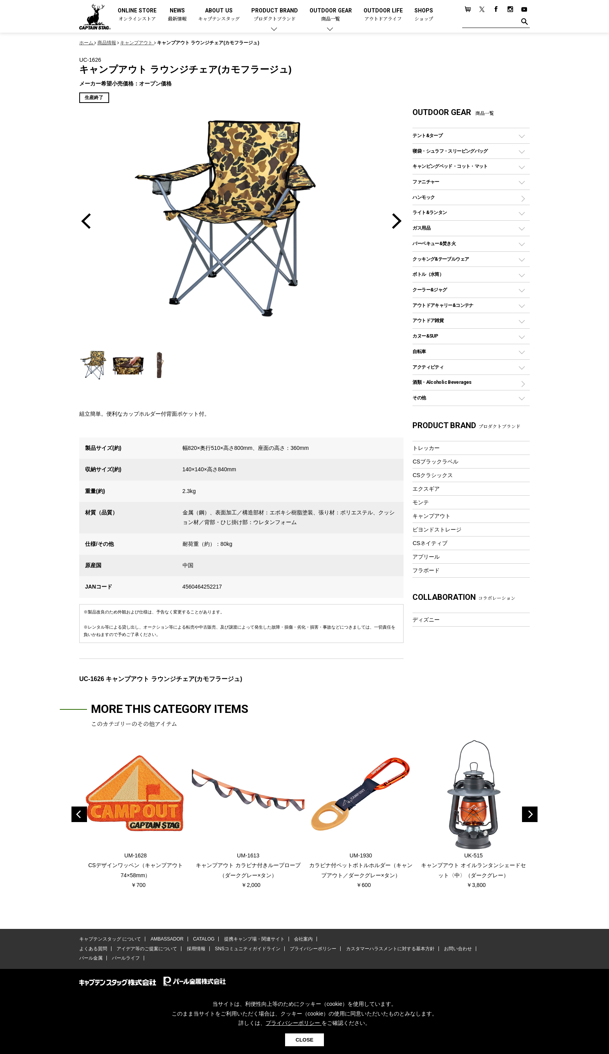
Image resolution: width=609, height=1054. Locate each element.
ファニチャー (425, 182)
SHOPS (423, 15)
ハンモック (423, 197)
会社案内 (303, 939)
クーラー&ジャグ (429, 290)
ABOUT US (219, 15)
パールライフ (126, 958)
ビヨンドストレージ (436, 529)
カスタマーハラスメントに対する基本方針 (390, 948)
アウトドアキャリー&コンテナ (442, 305)
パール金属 (91, 958)
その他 (419, 398)
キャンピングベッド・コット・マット (449, 166)
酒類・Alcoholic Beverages (441, 382)
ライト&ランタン (429, 212)
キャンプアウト (431, 516)
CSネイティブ (429, 543)
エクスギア (426, 489)
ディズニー (426, 620)
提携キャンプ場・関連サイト (254, 939)
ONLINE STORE (137, 15)
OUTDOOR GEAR (331, 15)
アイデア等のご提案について (147, 948)
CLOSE (304, 1040)
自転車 (419, 351)
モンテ (420, 502)
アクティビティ (428, 367)
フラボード (426, 570)
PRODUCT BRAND (274, 15)
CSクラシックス (432, 475)
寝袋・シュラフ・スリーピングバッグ (449, 151)
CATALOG (204, 939)
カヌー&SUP (425, 336)
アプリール (426, 557)
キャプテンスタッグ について (110, 939)
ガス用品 (421, 228)
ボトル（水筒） (428, 274)
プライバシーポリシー (313, 948)
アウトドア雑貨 (428, 320)
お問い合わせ (458, 948)
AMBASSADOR (167, 939)
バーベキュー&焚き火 (434, 243)
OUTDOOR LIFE (383, 15)
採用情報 (196, 948)
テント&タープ (427, 135)
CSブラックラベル (435, 461)
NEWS (177, 15)
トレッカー (426, 448)
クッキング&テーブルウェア (440, 259)
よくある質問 (93, 948)
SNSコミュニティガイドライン (247, 948)
